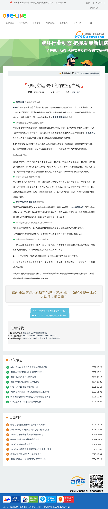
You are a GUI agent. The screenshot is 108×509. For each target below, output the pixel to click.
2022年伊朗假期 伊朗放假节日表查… (49, 311)
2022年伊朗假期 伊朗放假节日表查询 (26, 434)
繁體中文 (94, 7)
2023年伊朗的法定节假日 (21, 444)
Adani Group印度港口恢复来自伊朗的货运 (28, 367)
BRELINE (75, 92)
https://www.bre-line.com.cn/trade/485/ (39, 335)
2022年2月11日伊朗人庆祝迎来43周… (50, 315)
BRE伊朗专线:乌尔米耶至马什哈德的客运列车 (30, 397)
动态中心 (64, 23)
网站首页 (10, 23)
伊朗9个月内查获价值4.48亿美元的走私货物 (29, 392)
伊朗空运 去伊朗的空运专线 (34, 333)
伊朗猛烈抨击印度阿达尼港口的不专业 (27, 372)
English (99, 2)
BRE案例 (50, 23)
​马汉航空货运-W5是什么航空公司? (25, 454)
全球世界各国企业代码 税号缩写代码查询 (28, 425)
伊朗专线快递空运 (52, 338)
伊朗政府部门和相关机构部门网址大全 (27, 439)
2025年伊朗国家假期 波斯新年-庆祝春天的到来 (30, 449)
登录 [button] (88, 3)
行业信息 (95, 73)
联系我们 (78, 23)
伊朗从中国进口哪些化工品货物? (24, 382)
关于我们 (23, 23)
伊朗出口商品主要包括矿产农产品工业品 (28, 459)
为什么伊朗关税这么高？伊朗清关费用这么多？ (31, 429)
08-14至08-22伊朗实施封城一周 (24, 387)
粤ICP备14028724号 (62, 507)
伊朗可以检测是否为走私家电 (23, 377)
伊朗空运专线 (38, 338)
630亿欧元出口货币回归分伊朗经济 (25, 402)
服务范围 (37, 23)
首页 (77, 73)
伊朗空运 (27, 338)
